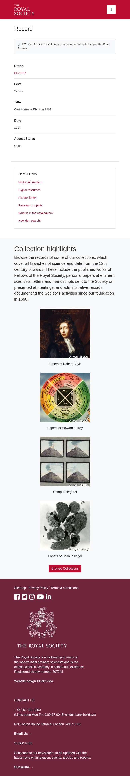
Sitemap (20, 588)
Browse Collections (65, 568)
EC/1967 (20, 73)
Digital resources (29, 190)
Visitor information (30, 182)
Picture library (27, 197)
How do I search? (30, 220)
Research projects (30, 205)
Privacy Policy (38, 588)
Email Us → (23, 733)
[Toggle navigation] (111, 9)
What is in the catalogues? (35, 212)
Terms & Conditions (64, 588)
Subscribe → (24, 767)
